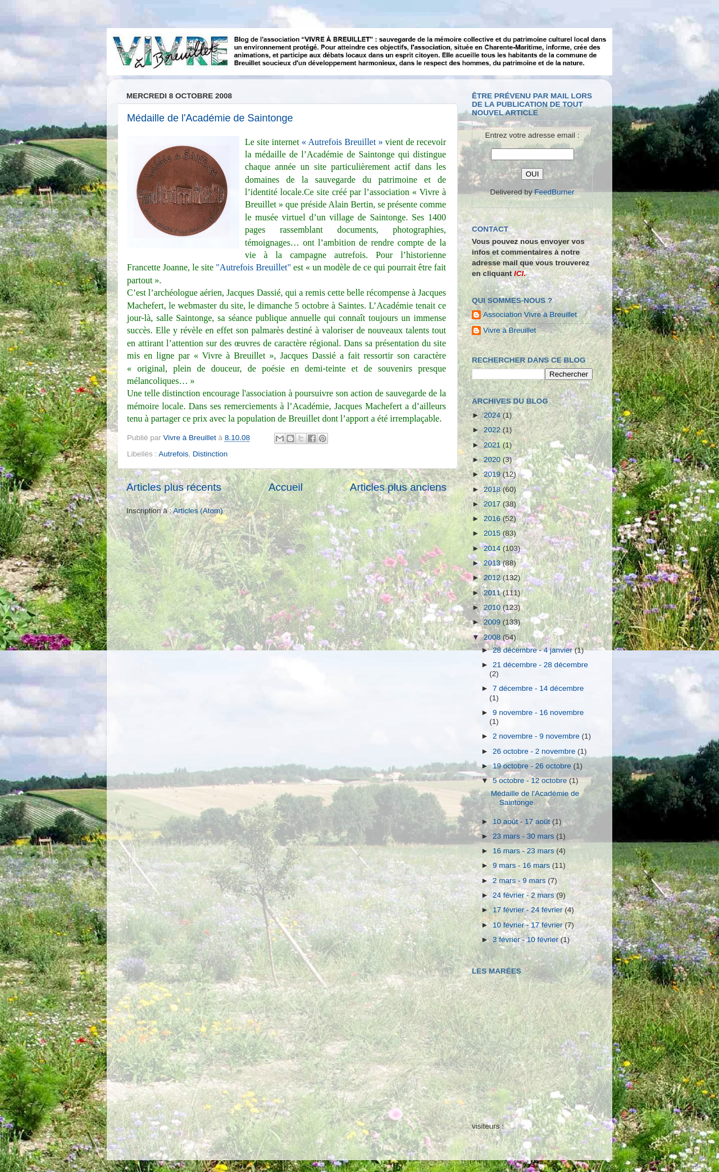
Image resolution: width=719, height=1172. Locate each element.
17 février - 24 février (529, 910)
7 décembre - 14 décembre (538, 688)
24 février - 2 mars (524, 895)
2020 (493, 459)
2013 (493, 563)
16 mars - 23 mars (524, 851)
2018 (493, 489)
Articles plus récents (173, 487)
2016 (493, 518)
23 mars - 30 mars (524, 836)
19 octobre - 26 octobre (533, 766)
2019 (493, 474)
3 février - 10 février (527, 939)
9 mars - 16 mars (522, 865)
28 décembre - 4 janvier (534, 650)
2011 (493, 593)
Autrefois (173, 454)
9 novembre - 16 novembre (538, 712)
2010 (493, 607)
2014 (493, 548)
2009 (493, 622)
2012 (493, 577)
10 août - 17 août (522, 821)
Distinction (210, 454)
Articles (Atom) (198, 510)
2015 (493, 533)
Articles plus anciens (398, 487)
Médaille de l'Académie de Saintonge (210, 118)
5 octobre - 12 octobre (531, 780)
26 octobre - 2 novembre (535, 751)
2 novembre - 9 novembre (537, 736)
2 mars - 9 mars (520, 880)
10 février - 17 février (529, 925)
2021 (493, 445)
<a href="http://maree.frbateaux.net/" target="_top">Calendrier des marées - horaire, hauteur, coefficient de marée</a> (535, 1040)
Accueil (286, 487)
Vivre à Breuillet (509, 330)
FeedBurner (554, 192)
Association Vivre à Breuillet (530, 314)
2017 (493, 504)
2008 (493, 637)
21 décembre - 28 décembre (540, 664)
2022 (493, 430)
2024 (493, 415)
